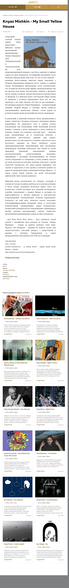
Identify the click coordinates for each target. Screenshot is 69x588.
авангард (6, 278)
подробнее (8, 334)
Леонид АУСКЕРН (9, 270)
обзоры (11, 15)
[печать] (40, 32)
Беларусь (6, 274)
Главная (5, 15)
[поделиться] (27, 32)
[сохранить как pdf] (55, 32)
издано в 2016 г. (19, 15)
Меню (37, 7)
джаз (4, 266)
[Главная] (33, 2)
